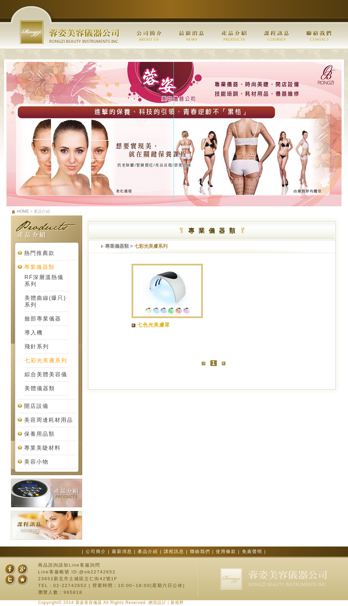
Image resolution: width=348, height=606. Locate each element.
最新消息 (123, 551)
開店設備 (36, 406)
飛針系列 (36, 346)
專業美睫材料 (42, 448)
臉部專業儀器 (42, 319)
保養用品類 (39, 434)
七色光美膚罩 (153, 325)
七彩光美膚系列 (45, 360)
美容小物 (36, 462)
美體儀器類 (39, 388)
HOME (23, 211)
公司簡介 (97, 551)
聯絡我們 (201, 551)
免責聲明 (253, 551)
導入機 (33, 332)
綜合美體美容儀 (45, 374)
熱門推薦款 (39, 253)
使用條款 (227, 551)
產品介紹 (149, 551)
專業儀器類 (39, 267)
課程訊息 (175, 551)
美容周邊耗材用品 (48, 420)
